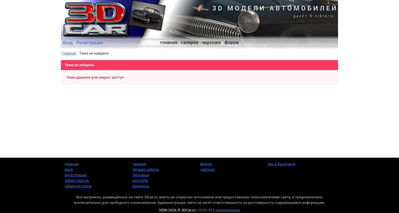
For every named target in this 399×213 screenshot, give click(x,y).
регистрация (75, 175)
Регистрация (89, 42)
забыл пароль (77, 180)
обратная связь (78, 186)
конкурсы (140, 186)
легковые (140, 175)
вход (69, 169)
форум (231, 42)
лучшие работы (145, 169)
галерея (189, 42)
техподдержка (227, 210)
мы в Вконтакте (281, 164)
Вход (68, 42)
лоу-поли (140, 180)
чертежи (211, 42)
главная (168, 42)
